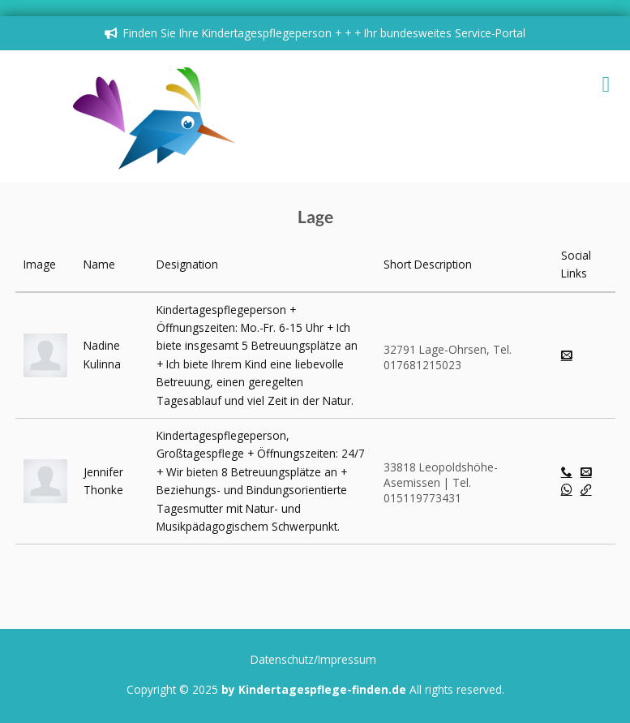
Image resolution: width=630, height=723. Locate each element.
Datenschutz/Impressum (313, 659)
